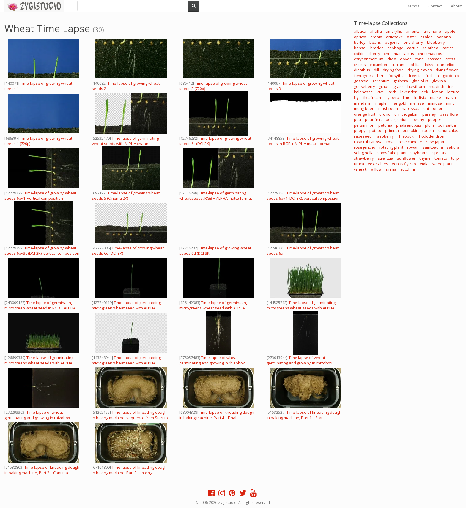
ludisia (420, 97)
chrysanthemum (368, 59)
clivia (391, 59)
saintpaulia (433, 147)
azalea (426, 37)
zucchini (407, 169)
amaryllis (394, 31)
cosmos (435, 59)
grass (398, 86)
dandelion (446, 64)
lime (406, 97)
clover (405, 59)
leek (424, 92)
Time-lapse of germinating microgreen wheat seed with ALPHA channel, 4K (126, 308)
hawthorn (416, 86)
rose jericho (364, 147)
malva (450, 97)
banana (444, 37)
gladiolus (420, 81)
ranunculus (448, 130)
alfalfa (376, 31)
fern (381, 75)
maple (381, 103)
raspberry (385, 136)
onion (438, 108)
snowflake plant (392, 152)
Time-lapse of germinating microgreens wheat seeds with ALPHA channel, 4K (301, 308)
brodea (377, 48)
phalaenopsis (408, 125)
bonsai (360, 48)
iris (451, 86)
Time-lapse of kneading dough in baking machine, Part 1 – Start (304, 415)
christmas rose (431, 53)
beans (375, 42)
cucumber (379, 64)
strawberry (364, 158)
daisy (428, 64)
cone (419, 59)
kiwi (380, 92)
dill (376, 70)
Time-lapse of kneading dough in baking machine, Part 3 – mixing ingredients (129, 473)
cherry (374, 53)
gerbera (400, 81)
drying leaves (419, 70)
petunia (385, 125)
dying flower (447, 70)
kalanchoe (363, 92)
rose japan (435, 141)
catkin (359, 53)
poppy (360, 130)
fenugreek (363, 75)
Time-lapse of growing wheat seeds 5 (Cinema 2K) (126, 195)
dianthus (362, 70)
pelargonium (397, 119)
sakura (453, 147)
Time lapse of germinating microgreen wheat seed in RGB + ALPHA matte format (39, 308)
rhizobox (406, 136)
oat (426, 108)
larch (392, 92)
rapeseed (363, 136)
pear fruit (373, 119)
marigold (398, 103)
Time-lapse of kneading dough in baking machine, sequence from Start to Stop (130, 418)
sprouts (439, 152)
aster (411, 37)
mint (450, 103)
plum (429, 125)
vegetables (378, 163)
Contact (435, 6)
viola (424, 163)
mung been (364, 108)
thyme (425, 158)
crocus (360, 64)
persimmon (364, 125)
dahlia (414, 64)
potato (375, 130)
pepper (434, 119)
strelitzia (385, 158)
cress (450, 59)
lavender (408, 92)
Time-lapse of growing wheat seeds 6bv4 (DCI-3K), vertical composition (303, 195)
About (456, 6)
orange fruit (364, 114)
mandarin (362, 103)
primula (392, 130)
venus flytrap (404, 163)
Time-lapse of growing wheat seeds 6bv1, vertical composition (40, 195)
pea (357, 119)
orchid (385, 114)
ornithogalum (406, 114)
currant (397, 64)
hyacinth (436, 86)
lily (356, 97)
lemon (437, 92)
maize (435, 97)
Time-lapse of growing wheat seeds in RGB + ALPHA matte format (303, 141)
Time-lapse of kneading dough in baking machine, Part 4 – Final (216, 415)
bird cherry (413, 42)
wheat (360, 169)
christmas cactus (399, 53)
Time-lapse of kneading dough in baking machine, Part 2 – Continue (41, 470)
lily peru (392, 97)
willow (376, 169)
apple (450, 31)
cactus (413, 48)
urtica (359, 163)
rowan (413, 147)
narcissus (410, 108)
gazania (361, 81)
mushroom (388, 108)
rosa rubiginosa (368, 141)
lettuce (453, 92)
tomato (440, 158)
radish (428, 130)
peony (418, 119)
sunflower (406, 158)
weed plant (442, 163)
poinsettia (447, 125)
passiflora (449, 114)
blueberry (436, 42)
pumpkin (410, 130)
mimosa (435, 103)
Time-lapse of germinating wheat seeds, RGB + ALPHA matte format (215, 195)
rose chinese (410, 141)
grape (384, 86)
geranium (381, 81)
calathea (430, 48)
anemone (432, 31)
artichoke (394, 37)
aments (413, 31)
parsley (429, 114)
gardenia (451, 75)
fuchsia (432, 75)
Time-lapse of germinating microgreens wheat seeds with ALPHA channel (38, 363)
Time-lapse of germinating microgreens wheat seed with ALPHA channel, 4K (213, 308)
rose (390, 141)
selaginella (364, 152)
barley (360, 42)
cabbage (395, 48)
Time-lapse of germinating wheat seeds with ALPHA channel (125, 141)
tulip (455, 158)
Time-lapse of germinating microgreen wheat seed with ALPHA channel (126, 363)
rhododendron (431, 136)
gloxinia (439, 81)
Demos (413, 6)
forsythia (396, 75)
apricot (360, 37)
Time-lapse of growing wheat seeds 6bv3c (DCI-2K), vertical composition (41, 250)
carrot (447, 48)
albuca (360, 31)
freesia (415, 75)
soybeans (419, 152)
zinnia (390, 169)
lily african (372, 97)
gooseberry (364, 86)
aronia (376, 37)
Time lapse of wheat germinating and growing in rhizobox (212, 360)
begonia (392, 42)
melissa (417, 103)
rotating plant (391, 147)
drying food (393, 70)
